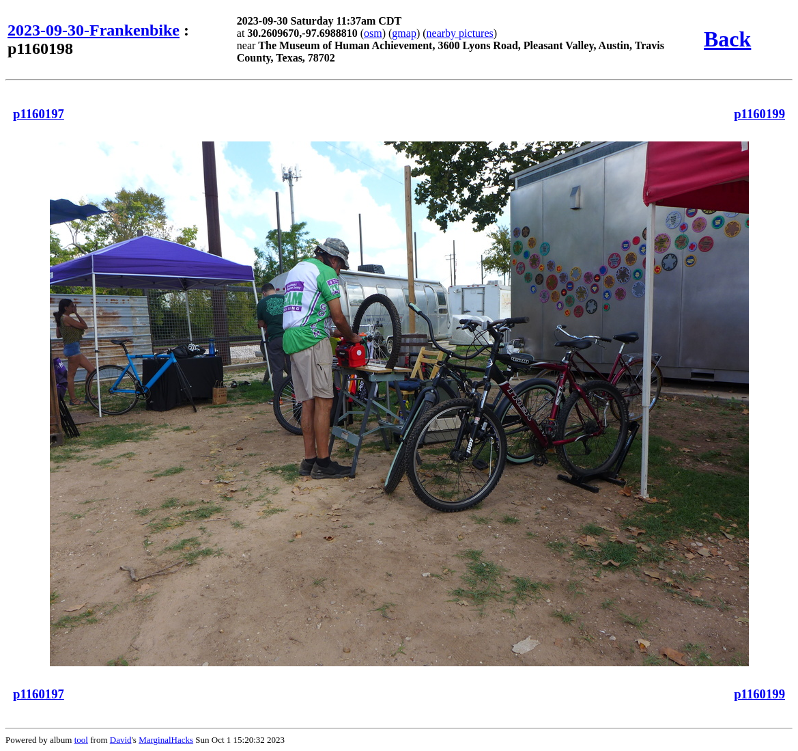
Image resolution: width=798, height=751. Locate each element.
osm (373, 33)
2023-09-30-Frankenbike (94, 30)
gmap (404, 33)
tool (81, 740)
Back (727, 39)
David (121, 740)
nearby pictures (460, 33)
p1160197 (38, 114)
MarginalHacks (166, 740)
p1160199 (759, 114)
